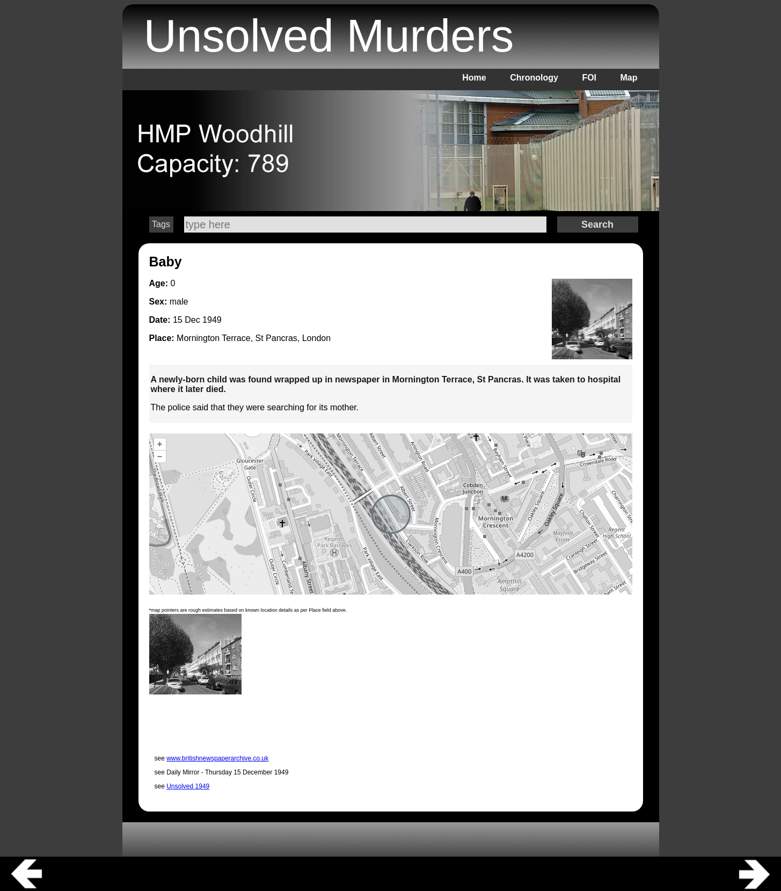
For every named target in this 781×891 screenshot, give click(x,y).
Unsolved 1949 (187, 786)
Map (629, 77)
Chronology (534, 77)
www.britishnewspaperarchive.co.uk (217, 758)
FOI (589, 77)
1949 (212, 319)
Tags (161, 224)
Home (474, 77)
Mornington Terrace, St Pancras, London (254, 338)
